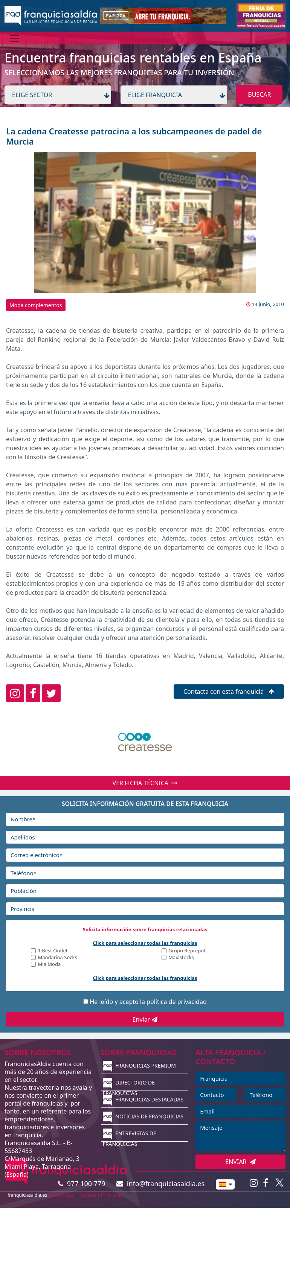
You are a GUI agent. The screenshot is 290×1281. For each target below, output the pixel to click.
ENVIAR (240, 1162)
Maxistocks (181, 958)
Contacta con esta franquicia (228, 691)
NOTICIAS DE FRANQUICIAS (143, 1116)
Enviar (145, 1019)
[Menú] (15, 39)
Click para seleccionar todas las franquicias (145, 943)
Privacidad (112, 1195)
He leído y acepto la (148, 1002)
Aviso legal (63, 1195)
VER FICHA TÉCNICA (145, 783)
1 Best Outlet (52, 951)
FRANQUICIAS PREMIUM (139, 1065)
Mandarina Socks (57, 958)
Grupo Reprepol (186, 951)
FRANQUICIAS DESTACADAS (143, 1099)
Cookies (87, 1195)
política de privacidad (177, 1002)
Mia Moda (49, 964)
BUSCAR (259, 94)
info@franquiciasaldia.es (160, 1183)
